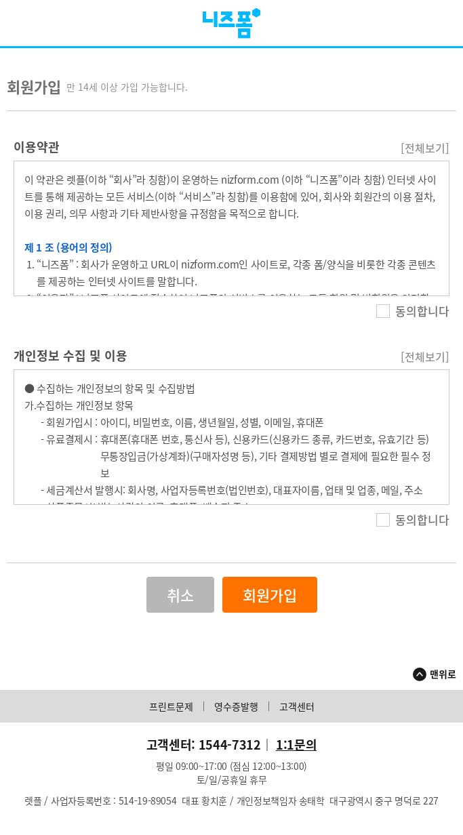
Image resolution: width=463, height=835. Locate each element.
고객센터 (297, 712)
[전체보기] (425, 153)
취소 (180, 600)
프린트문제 (171, 712)
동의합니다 (412, 316)
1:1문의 (296, 750)
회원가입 (270, 600)
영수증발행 (236, 712)
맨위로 (443, 679)
